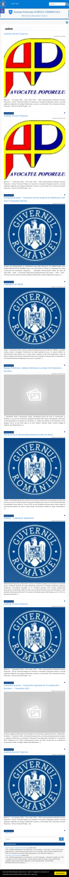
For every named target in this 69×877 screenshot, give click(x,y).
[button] (2, 11)
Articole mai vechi (8, 113)
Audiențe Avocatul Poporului (16, 34)
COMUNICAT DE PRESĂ (13, 284)
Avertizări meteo (10, 844)
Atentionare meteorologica (13, 855)
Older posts (8, 833)
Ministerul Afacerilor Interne (34, 15)
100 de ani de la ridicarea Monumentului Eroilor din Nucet (28, 434)
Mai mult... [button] (34, 874)
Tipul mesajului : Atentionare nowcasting (16, 848)
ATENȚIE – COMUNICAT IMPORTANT (19, 518)
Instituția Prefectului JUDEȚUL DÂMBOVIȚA (37, 12)
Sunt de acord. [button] (60, 873)
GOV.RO (15, 4)
